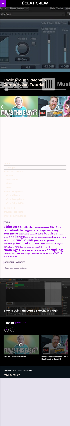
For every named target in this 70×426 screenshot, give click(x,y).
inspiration (9, 255)
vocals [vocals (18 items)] (57, 300)
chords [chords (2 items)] (27, 285)
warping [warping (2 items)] (6, 304)
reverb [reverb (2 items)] (23, 294)
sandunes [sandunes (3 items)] (7, 301)
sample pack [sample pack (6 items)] (40, 297)
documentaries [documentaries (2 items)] (45, 285)
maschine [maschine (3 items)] (49, 291)
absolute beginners (14, 239)
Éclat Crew (35, 3)
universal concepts (13, 259)
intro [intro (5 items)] (36, 291)
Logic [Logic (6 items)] (42, 291)
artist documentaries (15, 263)
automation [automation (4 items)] (24, 281)
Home (7, 211)
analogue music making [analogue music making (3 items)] (48, 278)
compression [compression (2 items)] (35, 285)
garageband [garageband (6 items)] (40, 287)
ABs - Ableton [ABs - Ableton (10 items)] (26, 274)
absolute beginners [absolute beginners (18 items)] (24, 278)
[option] (19, 106)
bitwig (8, 230)
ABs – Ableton (12, 242)
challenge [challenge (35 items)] (17, 284)
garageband (11, 226)
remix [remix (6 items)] (18, 294)
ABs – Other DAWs (14, 250)
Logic (8, 234)
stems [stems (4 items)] (24, 301)
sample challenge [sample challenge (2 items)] (33, 294)
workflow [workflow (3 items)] (14, 304)
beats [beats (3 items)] (32, 281)
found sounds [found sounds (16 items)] (23, 287)
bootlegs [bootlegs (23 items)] (50, 281)
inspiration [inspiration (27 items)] (24, 291)
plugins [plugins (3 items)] (11, 295)
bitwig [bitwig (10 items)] (39, 281)
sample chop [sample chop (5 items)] (27, 298)
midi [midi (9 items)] (56, 291)
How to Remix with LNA (15, 404)
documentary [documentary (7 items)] (58, 284)
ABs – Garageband (15, 246)
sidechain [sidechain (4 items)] (16, 301)
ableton (9, 222)
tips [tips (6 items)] (50, 300)
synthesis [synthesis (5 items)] (32, 301)
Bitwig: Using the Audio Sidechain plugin (31, 358)
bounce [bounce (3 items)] (61, 281)
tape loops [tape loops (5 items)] (42, 301)
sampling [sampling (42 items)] (55, 297)
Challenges (9, 215)
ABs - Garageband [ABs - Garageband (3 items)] (42, 275)
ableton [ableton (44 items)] (10, 274)
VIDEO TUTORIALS (13, 219)
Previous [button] (2, 106)
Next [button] (68, 106)
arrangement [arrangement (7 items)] (11, 281)
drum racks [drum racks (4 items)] (9, 288)
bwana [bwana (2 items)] (6, 285)
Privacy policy (12, 422)
